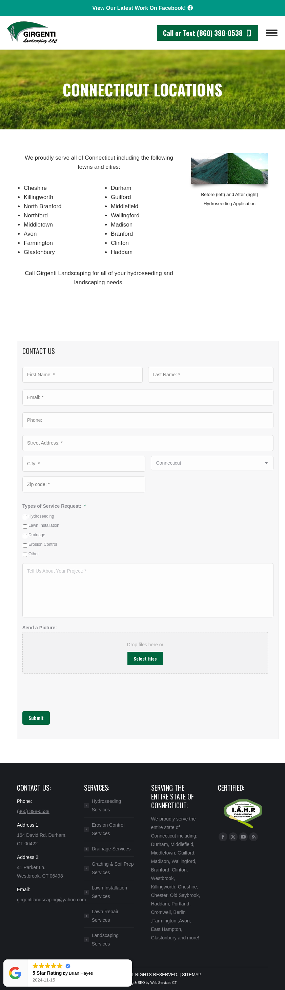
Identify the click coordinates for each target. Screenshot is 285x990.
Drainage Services (111, 848)
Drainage (36, 535)
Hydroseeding (41, 516)
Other (33, 554)
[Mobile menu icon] (271, 33)
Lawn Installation (43, 525)
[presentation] (55, 689)
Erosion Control (42, 544)
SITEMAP (191, 974)
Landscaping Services (105, 940)
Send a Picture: (39, 627)
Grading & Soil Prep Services (113, 868)
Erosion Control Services (108, 829)
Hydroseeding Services (106, 805)
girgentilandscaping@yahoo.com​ (51, 899)
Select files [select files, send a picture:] (145, 658)
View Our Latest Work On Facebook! (142, 8)
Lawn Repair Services (105, 916)
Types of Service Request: (54, 506)
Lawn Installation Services (109, 892)
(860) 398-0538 (33, 811)
